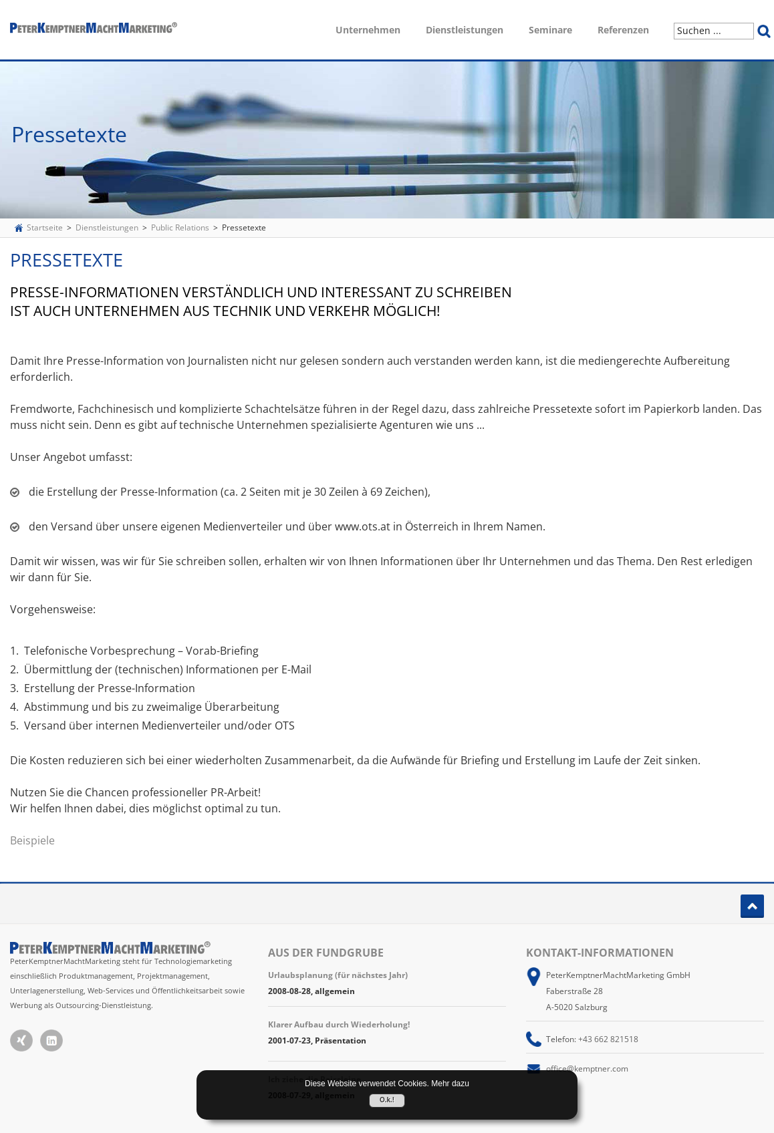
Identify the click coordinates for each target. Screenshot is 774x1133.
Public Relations (180, 227)
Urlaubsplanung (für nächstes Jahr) (338, 975)
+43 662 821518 (608, 1039)
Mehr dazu (450, 1083)
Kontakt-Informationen (600, 952)
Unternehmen (368, 29)
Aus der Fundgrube (326, 952)
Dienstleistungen (464, 29)
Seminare (550, 29)
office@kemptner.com (587, 1068)
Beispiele (32, 840)
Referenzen (623, 29)
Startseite (45, 227)
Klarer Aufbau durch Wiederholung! (339, 1024)
